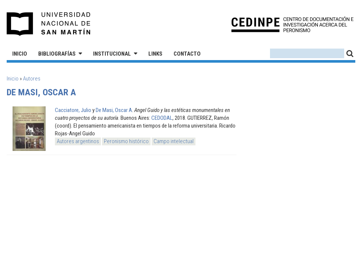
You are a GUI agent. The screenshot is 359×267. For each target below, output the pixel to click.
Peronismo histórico (126, 141)
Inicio (19, 53)
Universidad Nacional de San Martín (49, 24)
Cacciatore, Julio (73, 110)
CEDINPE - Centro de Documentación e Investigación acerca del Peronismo (292, 24)
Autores (31, 78)
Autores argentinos (78, 141)
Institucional (112, 53)
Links (155, 53)
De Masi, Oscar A (114, 110)
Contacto (187, 53)
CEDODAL (161, 118)
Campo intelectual (174, 141)
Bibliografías (57, 53)
